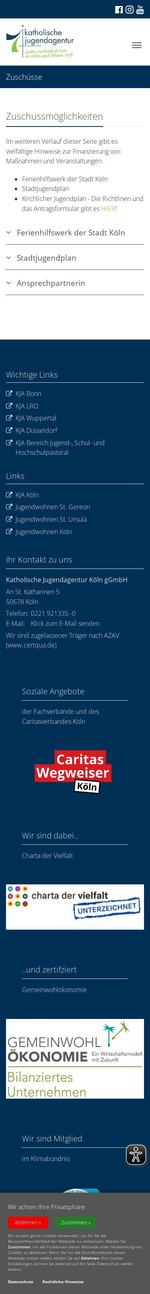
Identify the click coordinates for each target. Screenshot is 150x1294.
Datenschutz (20, 1283)
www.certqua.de (31, 645)
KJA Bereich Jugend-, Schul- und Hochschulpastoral (55, 448)
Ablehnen (26, 1223)
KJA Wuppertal (31, 418)
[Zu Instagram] (129, 9)
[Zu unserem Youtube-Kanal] (139, 9)
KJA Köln (22, 495)
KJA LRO (22, 406)
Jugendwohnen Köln (39, 532)
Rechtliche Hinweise (63, 1283)
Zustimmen (74, 1223)
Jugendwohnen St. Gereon (48, 507)
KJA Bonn (23, 394)
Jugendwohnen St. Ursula (46, 519)
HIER (108, 208)
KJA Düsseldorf (31, 431)
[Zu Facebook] (118, 9)
